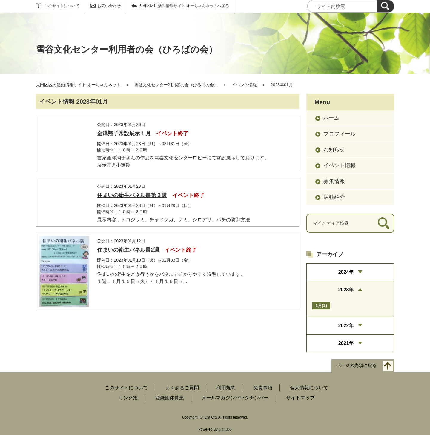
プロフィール (339, 134)
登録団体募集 (169, 397)
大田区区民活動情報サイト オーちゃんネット (78, 84)
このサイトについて (61, 6)
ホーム (331, 118)
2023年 (346, 289)
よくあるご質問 (182, 387)
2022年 (346, 325)
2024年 (346, 272)
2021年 (346, 343)
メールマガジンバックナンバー (235, 397)
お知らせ (334, 150)
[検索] (385, 6)
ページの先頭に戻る (356, 365)
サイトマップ (300, 397)
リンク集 (128, 397)
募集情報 (334, 181)
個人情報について (309, 387)
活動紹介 (334, 197)
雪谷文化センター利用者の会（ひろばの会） (176, 84)
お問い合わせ (109, 6)
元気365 (225, 429)
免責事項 (262, 387)
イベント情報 (244, 84)
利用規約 (226, 387)
